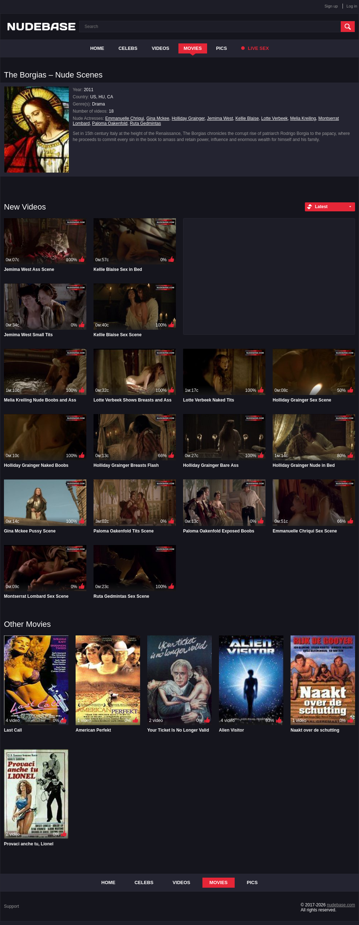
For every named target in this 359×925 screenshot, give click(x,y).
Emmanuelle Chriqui (124, 118)
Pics (221, 48)
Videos (160, 48)
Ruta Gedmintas (145, 123)
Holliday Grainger (188, 118)
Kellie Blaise (247, 118)
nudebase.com (341, 904)
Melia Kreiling (303, 118)
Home (97, 48)
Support (11, 906)
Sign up (331, 6)
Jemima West (220, 118)
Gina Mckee (157, 118)
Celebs (128, 48)
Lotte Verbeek (274, 118)
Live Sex (255, 48)
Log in (351, 6)
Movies (193, 48)
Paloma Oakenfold (110, 123)
